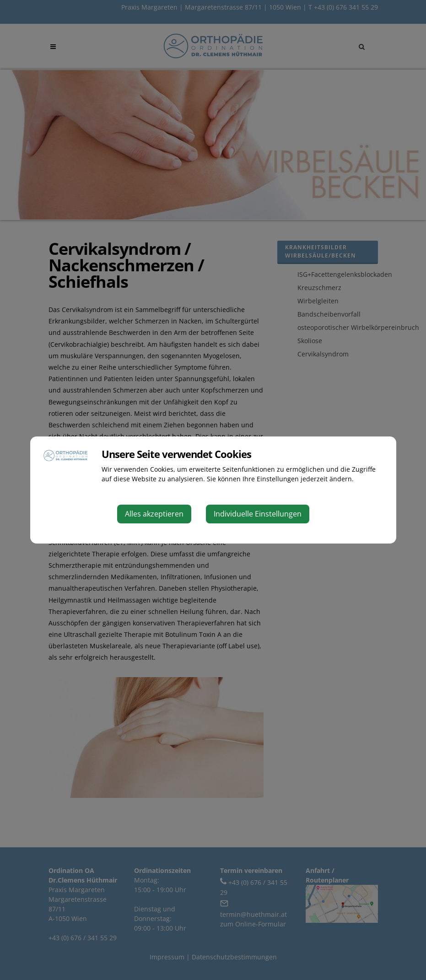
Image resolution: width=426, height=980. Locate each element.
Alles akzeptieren (154, 514)
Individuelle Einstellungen (258, 514)
